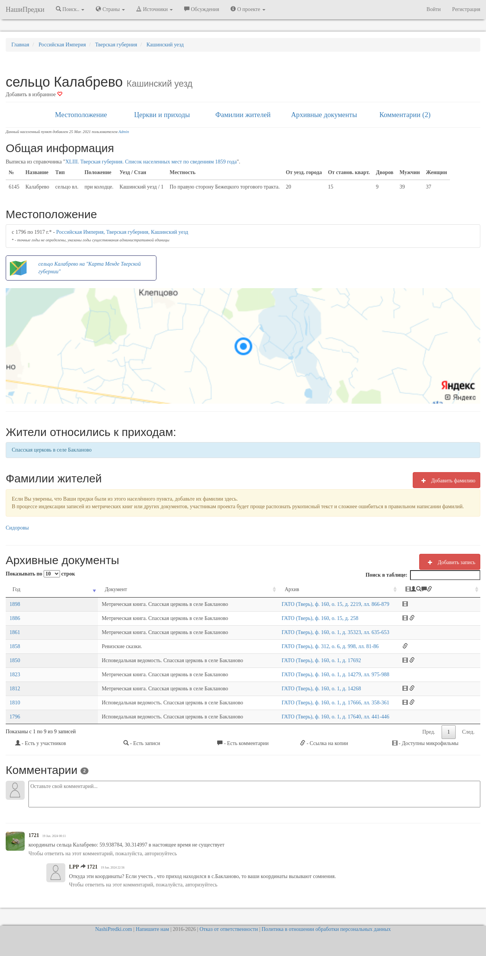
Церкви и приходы (162, 115)
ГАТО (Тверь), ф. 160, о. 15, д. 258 (296, 618)
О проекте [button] (247, 9)
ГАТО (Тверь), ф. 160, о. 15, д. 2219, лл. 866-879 (312, 604)
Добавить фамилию (446, 480)
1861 (14, 632)
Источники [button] (154, 9)
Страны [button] (110, 9)
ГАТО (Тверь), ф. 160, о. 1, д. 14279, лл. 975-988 (312, 674)
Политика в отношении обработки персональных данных (326, 929)
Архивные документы (324, 115)
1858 (14, 646)
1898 (14, 604)
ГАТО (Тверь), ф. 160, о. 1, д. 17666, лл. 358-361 (312, 703)
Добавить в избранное (34, 94)
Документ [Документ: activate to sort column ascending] (55, 589)
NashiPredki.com (113, 929)
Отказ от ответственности (228, 929)
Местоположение (81, 115)
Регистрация (466, 9)
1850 (14, 660)
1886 (14, 618)
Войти (433, 9)
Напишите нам (152, 929)
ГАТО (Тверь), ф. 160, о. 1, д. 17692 (297, 660)
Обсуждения (201, 9)
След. (468, 732)
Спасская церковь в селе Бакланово (52, 450)
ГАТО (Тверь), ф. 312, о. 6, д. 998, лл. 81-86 (306, 646)
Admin (123, 132)
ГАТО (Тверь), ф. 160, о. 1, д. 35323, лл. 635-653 (312, 632)
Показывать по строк (40, 573)
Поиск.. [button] (70, 9)
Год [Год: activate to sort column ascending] (17, 589)
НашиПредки (25, 9)
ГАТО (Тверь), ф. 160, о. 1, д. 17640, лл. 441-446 (312, 717)
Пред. (428, 732)
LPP (74, 867)
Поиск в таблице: (423, 575)
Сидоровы (17, 528)
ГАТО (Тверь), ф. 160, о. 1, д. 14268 (297, 688)
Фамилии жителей (243, 115)
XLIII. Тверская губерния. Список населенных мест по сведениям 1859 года (151, 162)
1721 (33, 835)
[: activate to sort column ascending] (451, 590)
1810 (14, 703)
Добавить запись (449, 562)
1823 (14, 674)
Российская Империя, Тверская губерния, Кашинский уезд (122, 232)
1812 (14, 688)
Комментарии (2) (405, 115)
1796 (14, 717)
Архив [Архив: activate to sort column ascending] (268, 589)
